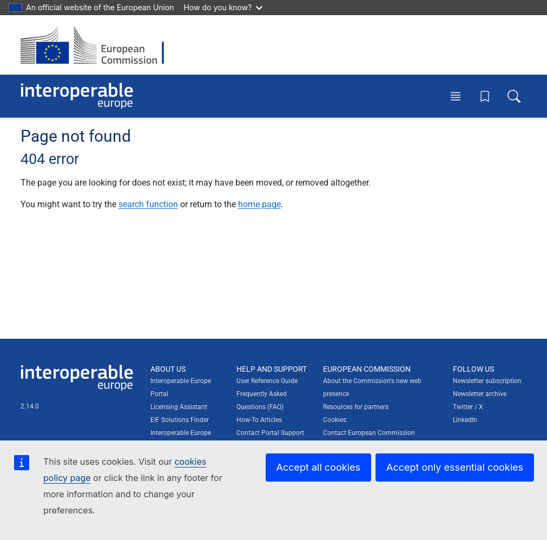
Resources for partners (355, 407)
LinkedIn (465, 420)
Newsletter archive (479, 394)
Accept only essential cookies (454, 467)
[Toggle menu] (456, 95)
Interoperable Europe (180, 433)
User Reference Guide (267, 381)
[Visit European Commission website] (98, 45)
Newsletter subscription (487, 381)
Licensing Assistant (178, 407)
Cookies (334, 420)
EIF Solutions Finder (179, 420)
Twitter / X (468, 407)
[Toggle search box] (514, 95)
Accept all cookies (318, 467)
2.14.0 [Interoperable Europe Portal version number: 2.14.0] (30, 406)
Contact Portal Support (270, 433)
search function (148, 204)
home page (259, 204)
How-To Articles (259, 420)
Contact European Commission (369, 433)
